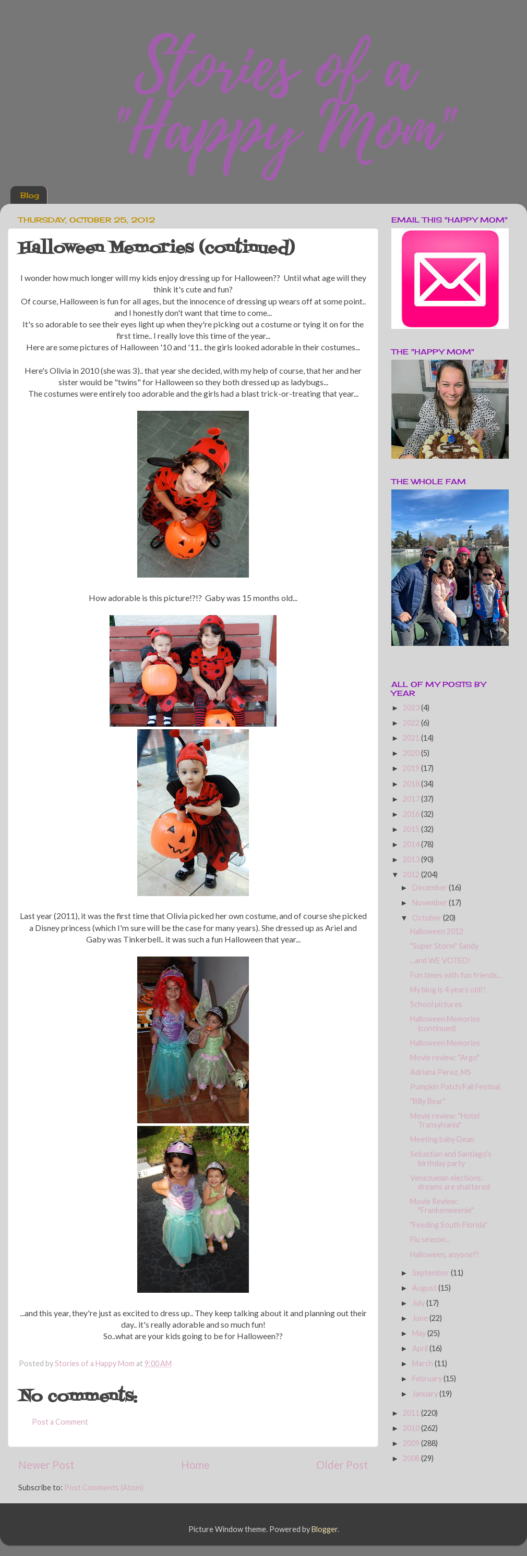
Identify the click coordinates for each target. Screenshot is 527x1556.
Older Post (342, 1465)
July (419, 1302)
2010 (412, 1428)
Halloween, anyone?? (444, 1254)
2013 (412, 859)
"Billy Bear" (428, 1101)
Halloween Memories (445, 1042)
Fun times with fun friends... (456, 975)
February (428, 1378)
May (419, 1333)
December (430, 887)
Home (195, 1465)
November (430, 902)
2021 (412, 737)
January (425, 1393)
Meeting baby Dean (442, 1139)
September (431, 1272)
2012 (412, 874)
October (427, 917)
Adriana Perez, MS (440, 1072)
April (420, 1348)
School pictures (436, 1004)
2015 (412, 829)
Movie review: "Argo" (445, 1057)
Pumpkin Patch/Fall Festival (455, 1086)
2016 (412, 814)
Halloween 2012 (436, 931)
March (423, 1363)
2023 (412, 707)
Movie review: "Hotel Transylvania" (445, 1120)
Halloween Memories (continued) (445, 1023)
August (425, 1287)
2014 (412, 844)
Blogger (325, 1529)
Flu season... (430, 1239)
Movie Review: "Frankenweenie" (442, 1206)
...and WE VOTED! (440, 960)
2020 (412, 753)
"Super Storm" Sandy (444, 945)
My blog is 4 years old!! (448, 989)
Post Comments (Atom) (103, 1487)
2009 (412, 1443)
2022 (412, 722)
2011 (412, 1412)
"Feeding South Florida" (448, 1224)
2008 (412, 1458)
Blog (29, 195)
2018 (412, 783)
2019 (412, 768)
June (420, 1318)
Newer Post (46, 1465)
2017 (412, 798)
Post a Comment (60, 1421)
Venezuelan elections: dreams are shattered (450, 1182)
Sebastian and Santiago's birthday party (451, 1158)
